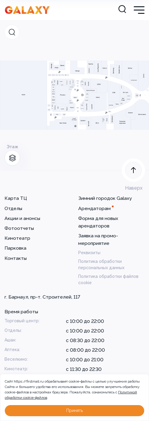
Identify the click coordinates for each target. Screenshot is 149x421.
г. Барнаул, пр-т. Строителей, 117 (42, 297)
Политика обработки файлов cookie (108, 279)
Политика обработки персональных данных (101, 264)
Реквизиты (89, 252)
